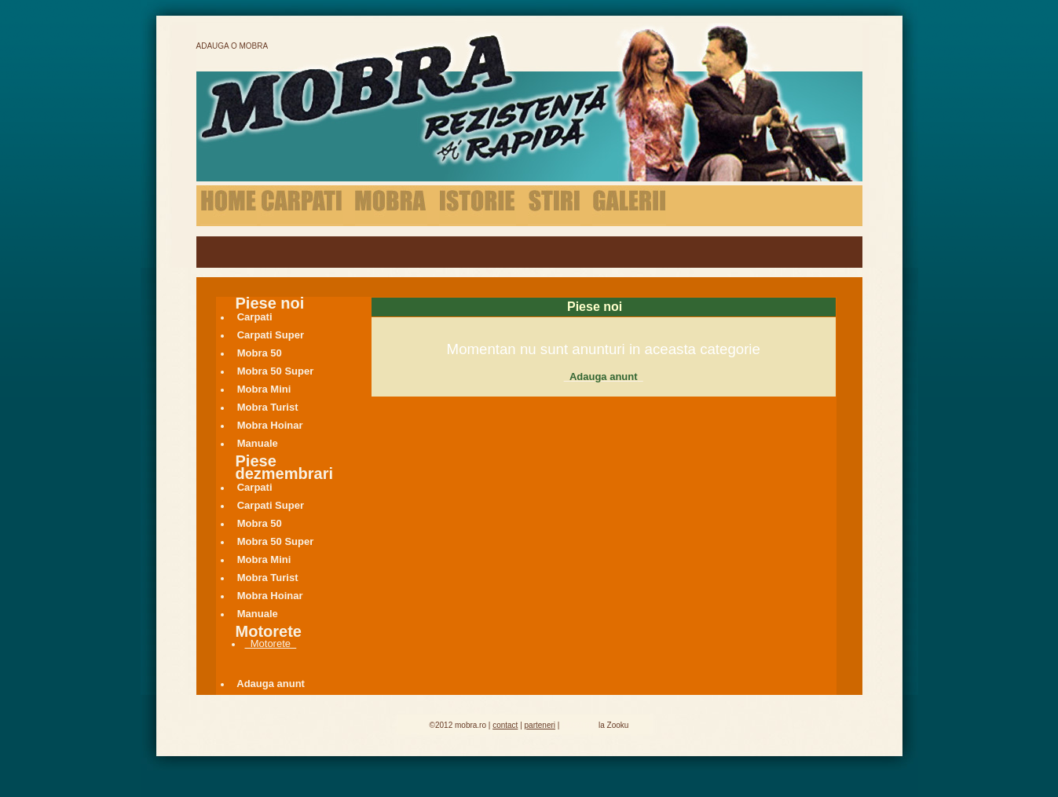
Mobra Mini (264, 389)
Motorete (271, 643)
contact (505, 725)
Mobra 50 (260, 353)
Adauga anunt (271, 683)
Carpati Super (271, 335)
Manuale (258, 443)
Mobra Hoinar (270, 425)
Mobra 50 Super (276, 371)
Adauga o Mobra (232, 46)
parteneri (540, 725)
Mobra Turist (268, 407)
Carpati (255, 317)
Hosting (579, 724)
